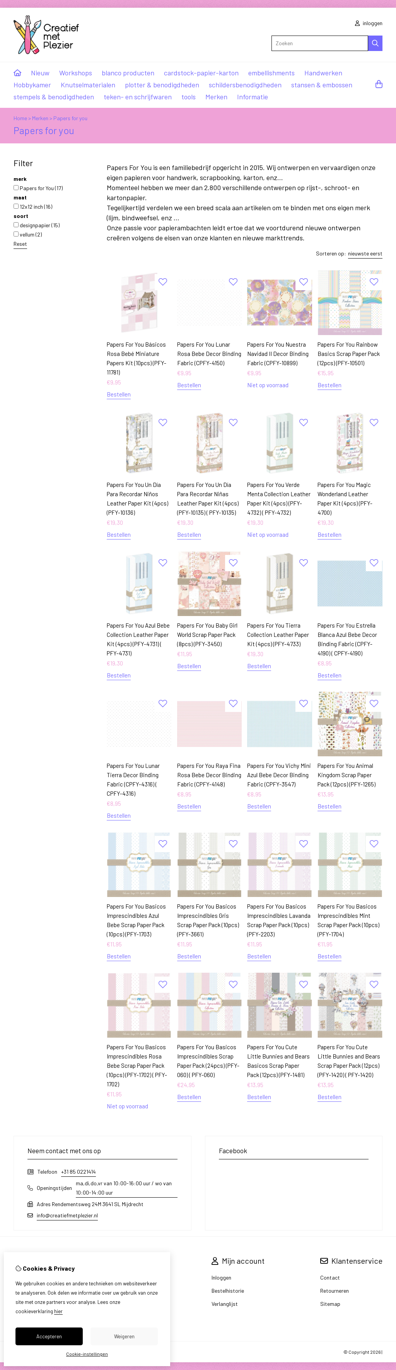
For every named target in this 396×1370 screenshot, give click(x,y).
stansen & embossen (321, 84)
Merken (216, 96)
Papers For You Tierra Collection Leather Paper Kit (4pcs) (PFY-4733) (278, 634)
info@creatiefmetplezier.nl (67, 1215)
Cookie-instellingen (87, 1353)
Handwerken (323, 72)
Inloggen (221, 1277)
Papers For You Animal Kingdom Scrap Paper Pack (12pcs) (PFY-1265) (346, 775)
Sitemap (330, 1303)
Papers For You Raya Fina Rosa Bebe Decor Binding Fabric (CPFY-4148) (209, 775)
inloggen (368, 23)
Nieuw (40, 72)
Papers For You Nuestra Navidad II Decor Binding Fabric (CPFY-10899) (278, 353)
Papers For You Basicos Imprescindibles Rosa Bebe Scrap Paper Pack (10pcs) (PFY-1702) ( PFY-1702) (137, 1065)
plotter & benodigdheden (162, 84)
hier (58, 1311)
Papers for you (70, 118)
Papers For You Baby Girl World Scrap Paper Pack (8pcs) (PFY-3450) (207, 634)
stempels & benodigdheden (54, 96)
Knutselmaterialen (88, 84)
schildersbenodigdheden (245, 84)
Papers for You (38, 188)
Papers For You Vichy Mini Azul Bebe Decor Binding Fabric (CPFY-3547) (279, 775)
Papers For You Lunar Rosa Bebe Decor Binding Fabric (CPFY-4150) (209, 353)
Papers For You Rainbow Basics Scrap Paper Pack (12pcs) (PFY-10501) (348, 353)
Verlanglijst (225, 1303)
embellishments (271, 72)
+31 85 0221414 (78, 1171)
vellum (28, 234)
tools (188, 96)
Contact (330, 1277)
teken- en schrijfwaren (138, 96)
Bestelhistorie (228, 1290)
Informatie (252, 96)
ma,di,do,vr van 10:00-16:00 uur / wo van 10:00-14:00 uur (124, 1188)
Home (20, 118)
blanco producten (128, 72)
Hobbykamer (32, 84)
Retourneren (334, 1290)
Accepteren (49, 1336)
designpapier (37, 225)
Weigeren (124, 1336)
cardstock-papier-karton (201, 72)
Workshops (75, 72)
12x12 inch (33, 206)
